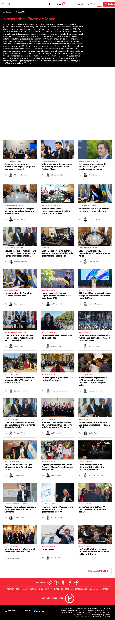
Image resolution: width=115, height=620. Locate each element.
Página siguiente (98, 571)
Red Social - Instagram (63, 582)
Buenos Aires (31, 589)
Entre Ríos (58, 589)
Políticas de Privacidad (101, 617)
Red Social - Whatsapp (77, 582)
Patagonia (93, 589)
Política (10, 589)
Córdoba (69, 589)
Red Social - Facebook (56, 582)
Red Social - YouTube (70, 582)
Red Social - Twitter (50, 582)
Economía (20, 589)
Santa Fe (48, 589)
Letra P (8, 12)
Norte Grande (81, 589)
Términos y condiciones (83, 617)
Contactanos (40, 582)
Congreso (103, 589)
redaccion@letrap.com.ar (101, 614)
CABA (41, 589)
